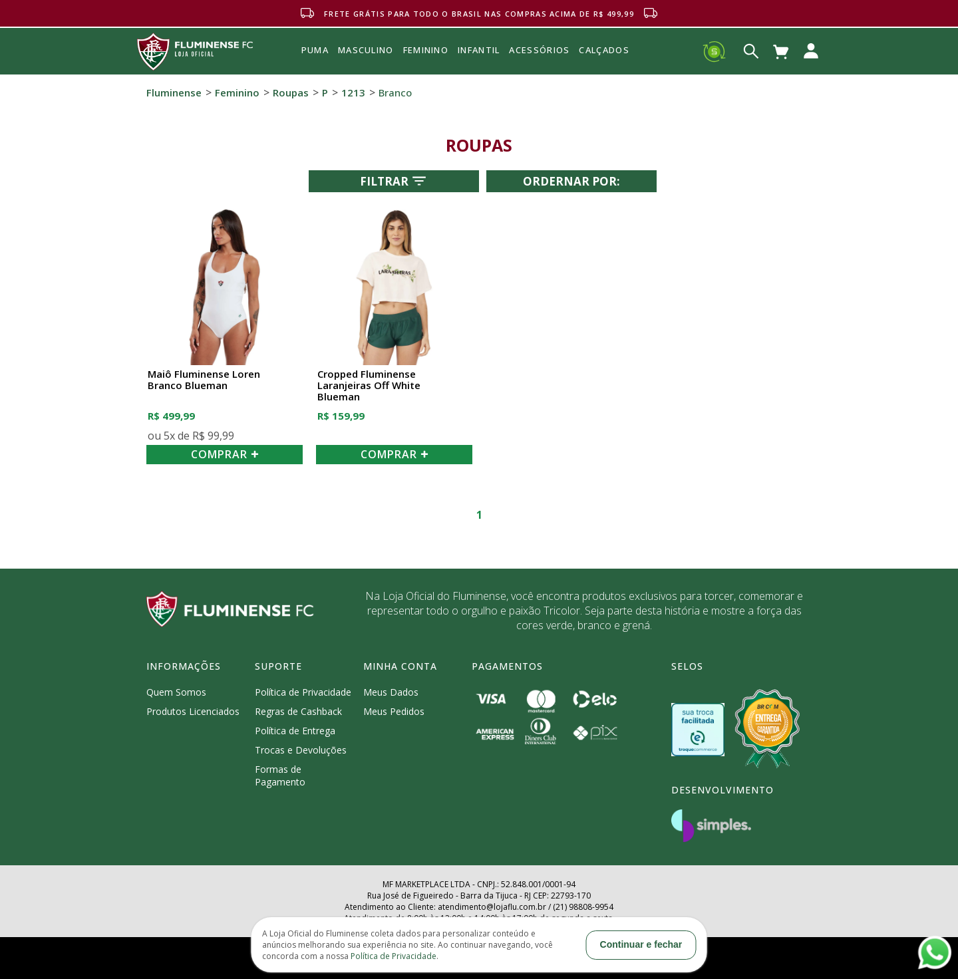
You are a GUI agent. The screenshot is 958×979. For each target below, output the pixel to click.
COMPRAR (225, 454)
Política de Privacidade (303, 692)
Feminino (237, 92)
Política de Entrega (295, 730)
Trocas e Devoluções (301, 750)
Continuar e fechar (641, 944)
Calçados (604, 50)
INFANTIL (479, 50)
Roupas (291, 92)
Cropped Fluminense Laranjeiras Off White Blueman (368, 385)
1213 (353, 92)
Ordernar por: (571, 181)
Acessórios (539, 79)
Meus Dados (390, 692)
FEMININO (425, 50)
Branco (395, 92)
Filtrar (394, 181)
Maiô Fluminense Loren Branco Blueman (204, 380)
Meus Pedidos (393, 711)
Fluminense (174, 92)
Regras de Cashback (298, 711)
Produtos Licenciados (193, 711)
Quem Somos (176, 692)
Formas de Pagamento (280, 775)
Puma (315, 65)
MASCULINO (366, 50)
